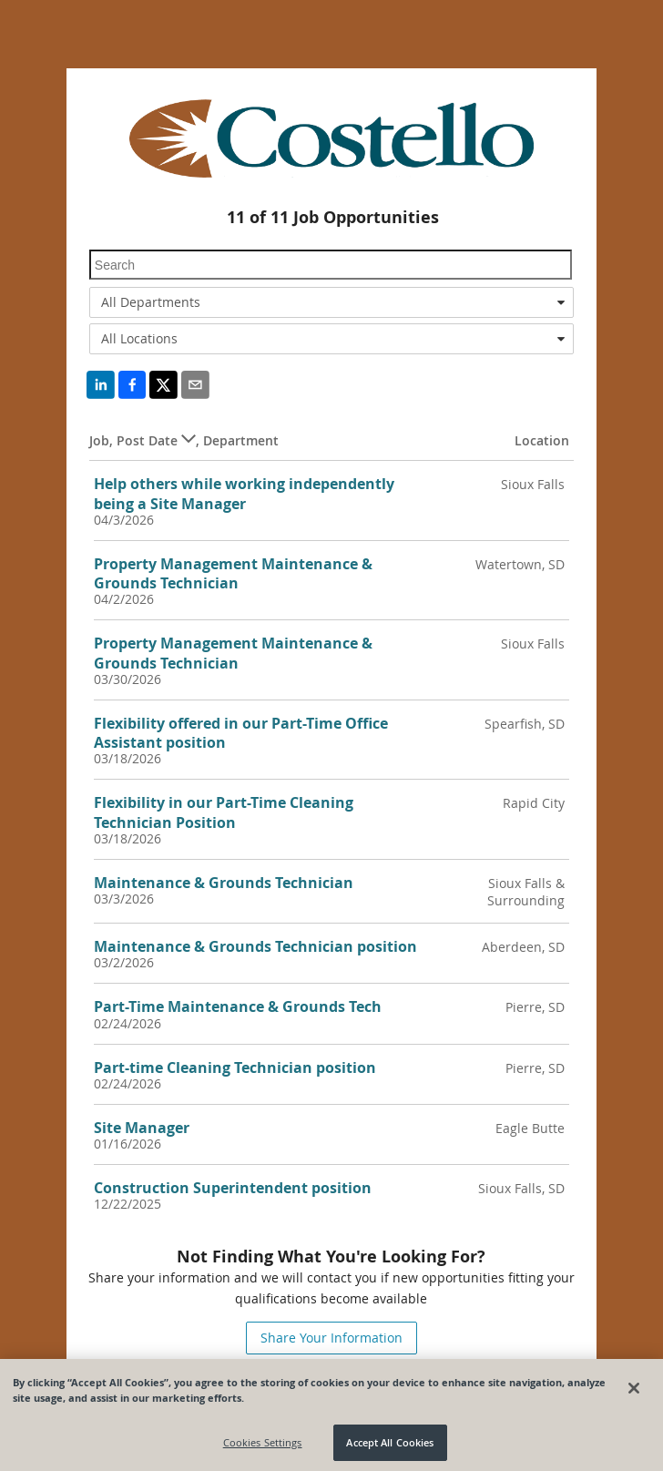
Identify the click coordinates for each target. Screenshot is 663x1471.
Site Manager (141, 1128)
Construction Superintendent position (233, 1188)
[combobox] (331, 302)
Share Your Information (331, 1337)
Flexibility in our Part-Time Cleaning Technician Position (223, 812)
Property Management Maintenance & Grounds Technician (233, 573)
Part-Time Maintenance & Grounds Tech (238, 1006)
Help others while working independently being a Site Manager (244, 493)
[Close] (634, 1394)
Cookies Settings (262, 1448)
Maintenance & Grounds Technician (223, 883)
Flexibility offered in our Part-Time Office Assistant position (241, 732)
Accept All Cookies (390, 1448)
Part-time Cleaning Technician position (235, 1067)
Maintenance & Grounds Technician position (255, 946)
